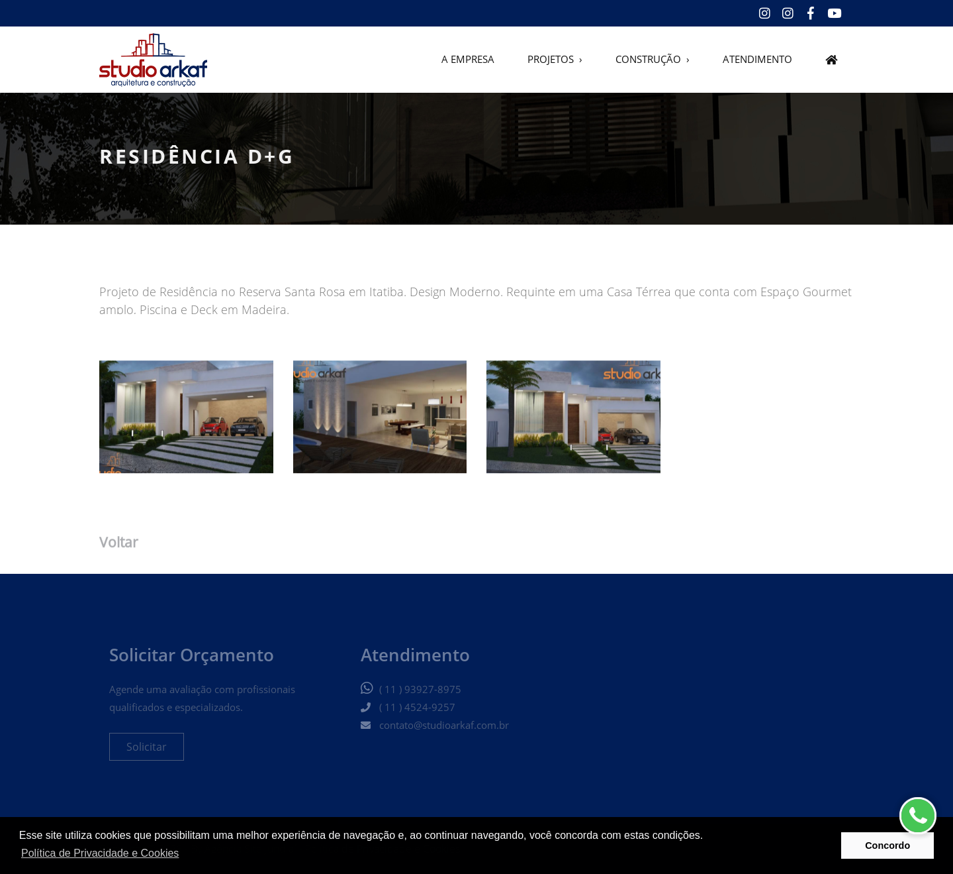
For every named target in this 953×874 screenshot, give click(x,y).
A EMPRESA (467, 60)
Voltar (118, 544)
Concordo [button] (887, 845)
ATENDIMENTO (757, 60)
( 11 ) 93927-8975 (420, 694)
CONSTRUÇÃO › (652, 60)
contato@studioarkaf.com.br (444, 730)
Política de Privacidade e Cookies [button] (100, 853)
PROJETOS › (554, 60)
